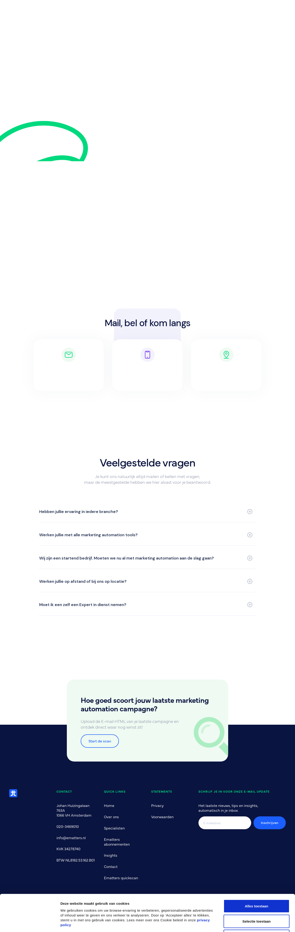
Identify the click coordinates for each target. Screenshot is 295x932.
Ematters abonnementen (117, 842)
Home (109, 805)
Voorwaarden (162, 816)
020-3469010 (67, 826)
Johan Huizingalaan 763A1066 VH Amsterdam (73, 810)
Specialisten (114, 827)
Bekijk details (249, 923)
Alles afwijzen (256, 902)
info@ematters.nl (71, 837)
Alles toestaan (256, 871)
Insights (110, 855)
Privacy (157, 805)
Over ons (111, 816)
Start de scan (99, 740)
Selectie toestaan (256, 887)
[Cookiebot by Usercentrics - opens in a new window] (30, 923)
